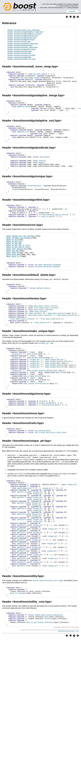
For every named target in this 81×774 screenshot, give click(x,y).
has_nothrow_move (42, 476)
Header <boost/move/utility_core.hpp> (21, 59)
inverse (42, 173)
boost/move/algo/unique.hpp (32, 190)
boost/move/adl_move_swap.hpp (35, 66)
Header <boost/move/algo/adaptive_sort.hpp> (24, 34)
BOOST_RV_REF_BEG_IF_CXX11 (18, 269)
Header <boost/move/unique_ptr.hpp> (21, 55)
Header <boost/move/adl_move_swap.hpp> (23, 30)
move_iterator (41, 342)
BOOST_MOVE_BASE (13, 280)
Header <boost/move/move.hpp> (19, 51)
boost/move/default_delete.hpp (34, 302)
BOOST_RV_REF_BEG (13, 264)
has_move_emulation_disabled (47, 291)
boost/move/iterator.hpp (29, 327)
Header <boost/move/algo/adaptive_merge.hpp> (25, 32)
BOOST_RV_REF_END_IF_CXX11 (18, 271)
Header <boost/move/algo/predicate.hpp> (22, 36)
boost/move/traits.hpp (28, 467)
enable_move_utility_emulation (48, 682)
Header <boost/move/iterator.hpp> (20, 45)
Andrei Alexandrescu (56, 7)
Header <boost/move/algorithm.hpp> (21, 40)
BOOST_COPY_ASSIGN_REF (16, 273)
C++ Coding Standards (71, 7)
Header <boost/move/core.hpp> (19, 42)
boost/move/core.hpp (27, 245)
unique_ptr (17, 389)
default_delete (43, 316)
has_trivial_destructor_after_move (50, 478)
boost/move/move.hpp (28, 457)
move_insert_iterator (43, 340)
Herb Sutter (43, 7)
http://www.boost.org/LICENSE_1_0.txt (68, 700)
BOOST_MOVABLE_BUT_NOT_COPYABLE (20, 257)
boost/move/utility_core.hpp (48, 645)
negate (41, 175)
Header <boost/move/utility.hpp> (19, 57)
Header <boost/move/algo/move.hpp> (21, 49)
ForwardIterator (34, 201)
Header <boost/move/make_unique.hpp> (22, 47)
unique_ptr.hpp (46, 377)
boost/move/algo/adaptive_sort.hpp (37, 127)
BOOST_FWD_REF (12, 275)
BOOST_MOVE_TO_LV (13, 282)
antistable (44, 169)
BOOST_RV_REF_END (13, 266)
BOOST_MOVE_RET (13, 278)
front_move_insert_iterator (46, 338)
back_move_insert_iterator (46, 336)
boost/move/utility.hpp (28, 640)
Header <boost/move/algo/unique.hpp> (21, 38)
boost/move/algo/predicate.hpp (34, 158)
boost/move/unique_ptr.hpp (32, 486)
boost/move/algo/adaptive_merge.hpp (38, 99)
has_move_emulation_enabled (47, 293)
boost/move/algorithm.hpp (31, 217)
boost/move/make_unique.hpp (33, 364)
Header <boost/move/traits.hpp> (19, 53)
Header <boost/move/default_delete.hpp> (22, 44)
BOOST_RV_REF (12, 262)
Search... (72, 11)
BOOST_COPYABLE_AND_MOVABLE (18, 260)
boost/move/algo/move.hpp (31, 436)
